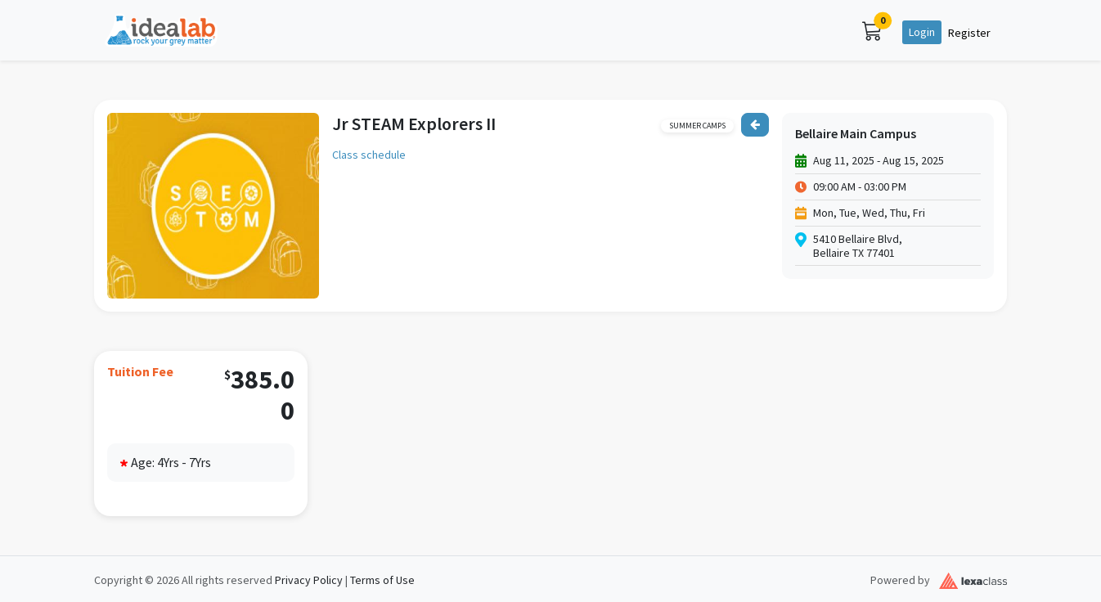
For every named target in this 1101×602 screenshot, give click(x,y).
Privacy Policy (309, 580)
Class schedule (369, 155)
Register (969, 32)
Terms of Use (382, 580)
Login (922, 32)
